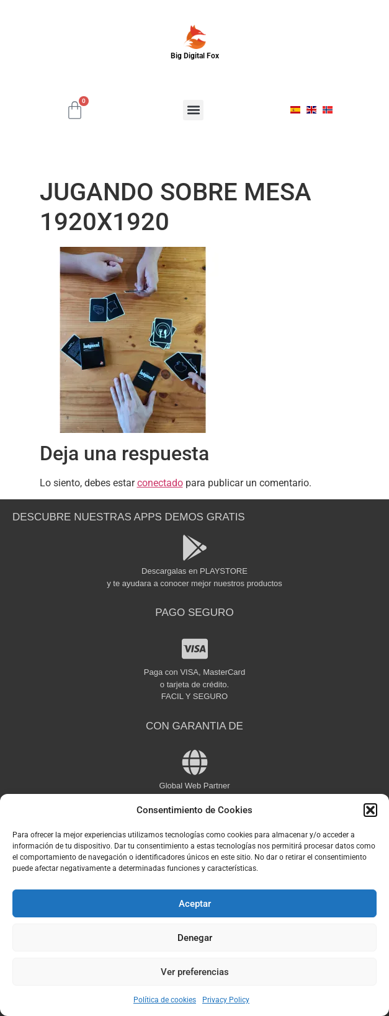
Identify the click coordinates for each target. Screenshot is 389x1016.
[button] (370, 810)
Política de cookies (164, 1000)
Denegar (194, 937)
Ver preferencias (195, 972)
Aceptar (195, 903)
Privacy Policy (225, 1000)
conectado (160, 483)
